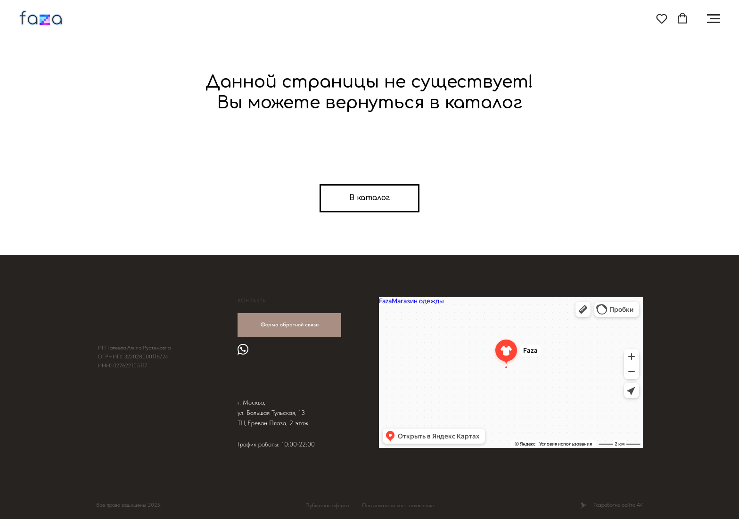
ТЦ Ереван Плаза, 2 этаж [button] (273, 423)
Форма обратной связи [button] (290, 324)
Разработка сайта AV (618, 505)
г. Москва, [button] (251, 402)
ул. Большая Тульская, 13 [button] (271, 412)
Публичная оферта (327, 505)
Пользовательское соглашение (398, 505)
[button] (661, 18)
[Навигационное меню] (713, 19)
